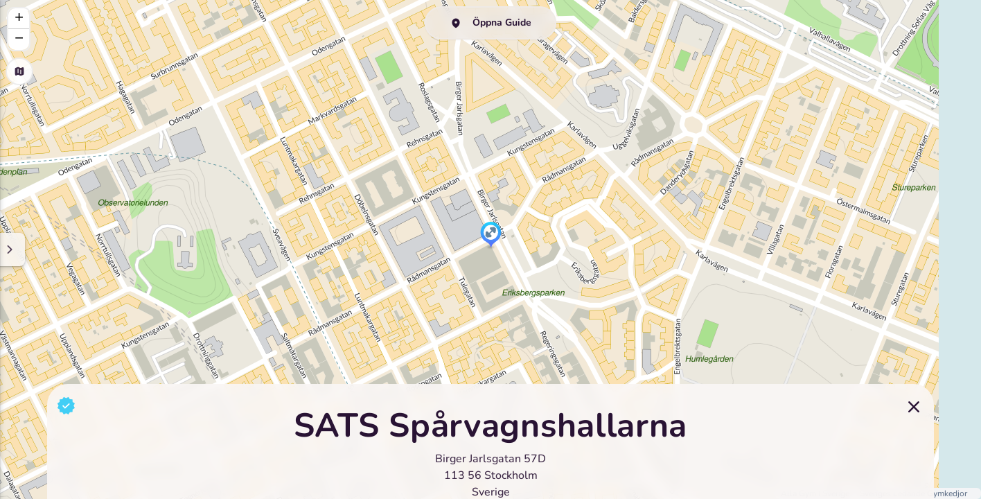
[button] (490, 236)
